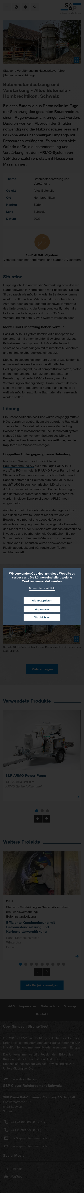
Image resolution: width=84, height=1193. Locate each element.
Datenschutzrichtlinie (42, 588)
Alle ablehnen (42, 617)
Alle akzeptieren (42, 600)
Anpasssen (42, 609)
